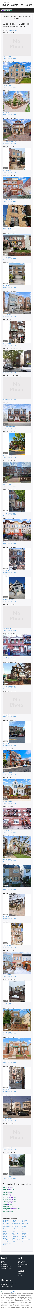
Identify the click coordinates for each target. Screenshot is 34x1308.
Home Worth (21, 1261)
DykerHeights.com (9, 1199)
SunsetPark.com (8, 1210)
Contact (20, 1275)
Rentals (3, 1263)
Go (31, 2)
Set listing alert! (13, 30)
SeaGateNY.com (8, 1206)
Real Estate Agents (23, 1263)
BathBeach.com (9, 1187)
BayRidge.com (7, 1191)
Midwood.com (7, 1204)
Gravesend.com (10, 1203)
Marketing (21, 1266)
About (19, 1273)
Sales (2, 1261)
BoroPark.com (9, 1197)
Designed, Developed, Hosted (16, 1292)
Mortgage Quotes (5, 1266)
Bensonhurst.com (8, 1194)
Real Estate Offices (23, 1264)
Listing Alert (4, 1264)
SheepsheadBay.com (11, 1208)
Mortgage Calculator (6, 1268)
